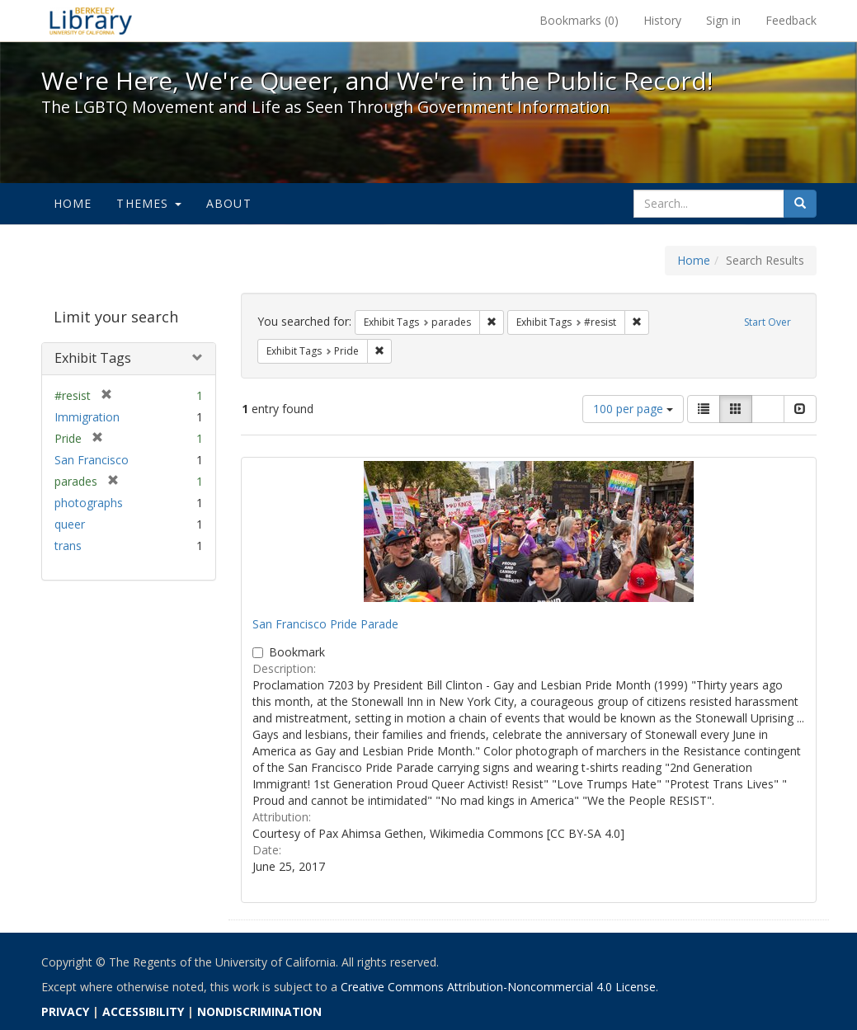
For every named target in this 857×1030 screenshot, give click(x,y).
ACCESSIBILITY (143, 1011)
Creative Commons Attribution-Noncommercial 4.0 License (498, 987)
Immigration (87, 417)
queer (69, 524)
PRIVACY (65, 1011)
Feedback (791, 20)
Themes (148, 203)
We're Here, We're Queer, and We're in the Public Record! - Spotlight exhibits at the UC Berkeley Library (91, 20)
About (229, 203)
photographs (88, 502)
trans (68, 545)
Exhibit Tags (92, 358)
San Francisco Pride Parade (325, 624)
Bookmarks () (579, 20)
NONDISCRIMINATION (259, 1011)
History (662, 20)
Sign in (723, 20)
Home (73, 203)
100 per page (633, 408)
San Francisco (91, 460)
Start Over (767, 322)
